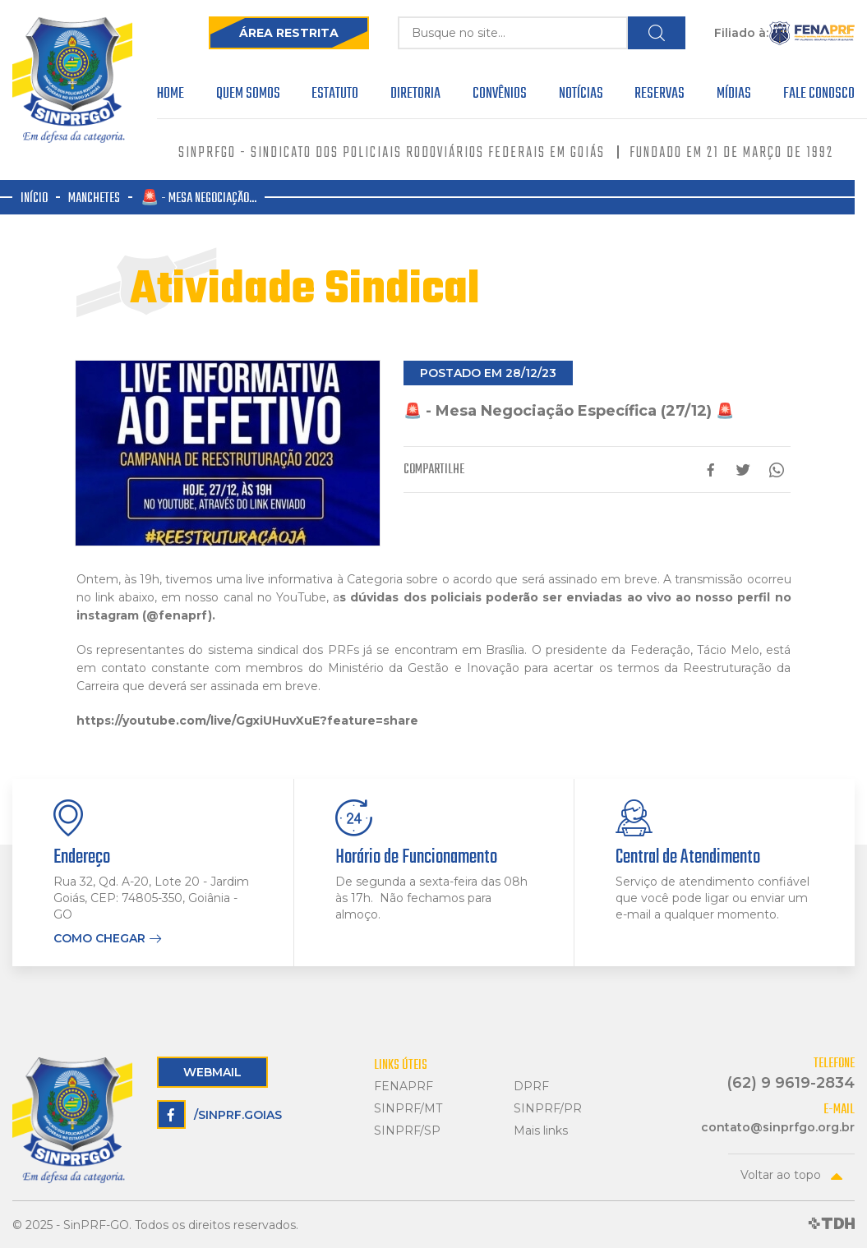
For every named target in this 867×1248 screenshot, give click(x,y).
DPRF (531, 1087)
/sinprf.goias (219, 1114)
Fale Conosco (819, 96)
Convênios (500, 96)
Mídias (734, 96)
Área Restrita (289, 32)
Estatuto (334, 96)
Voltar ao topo (780, 1175)
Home (170, 96)
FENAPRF (403, 1087)
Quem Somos (248, 96)
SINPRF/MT (408, 1109)
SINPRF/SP (407, 1131)
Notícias (581, 96)
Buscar (656, 32)
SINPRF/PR (548, 1109)
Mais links (541, 1131)
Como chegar (99, 939)
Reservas (659, 96)
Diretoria (415, 96)
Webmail (212, 1072)
